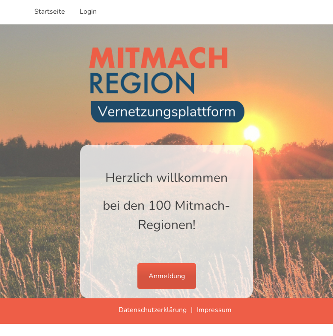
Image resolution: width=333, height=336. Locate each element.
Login (88, 11)
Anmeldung (167, 276)
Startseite (49, 11)
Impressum (214, 310)
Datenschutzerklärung (153, 310)
